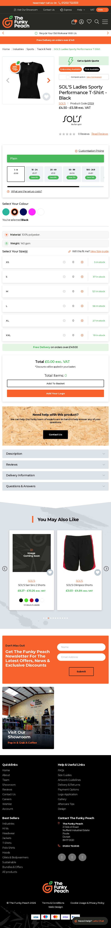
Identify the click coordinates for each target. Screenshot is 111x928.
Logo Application (68, 794)
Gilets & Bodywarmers (15, 857)
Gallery (62, 799)
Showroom (8, 784)
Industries (18, 49)
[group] (55, 33)
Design (62, 808)
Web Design (55, 906)
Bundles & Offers (12, 867)
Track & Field (44, 49)
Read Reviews (100, 134)
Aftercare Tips (66, 804)
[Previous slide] (3, 33)
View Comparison (94, 77)
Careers (6, 799)
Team (5, 779)
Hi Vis (5, 828)
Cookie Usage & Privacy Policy (87, 902)
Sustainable (9, 862)
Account (7, 809)
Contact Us (55, 434)
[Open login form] (81, 21)
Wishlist (7, 804)
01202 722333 (71, 845)
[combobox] (102, 10)
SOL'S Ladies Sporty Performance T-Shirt (77, 49)
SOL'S (62, 103)
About (6, 775)
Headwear (8, 833)
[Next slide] (108, 33)
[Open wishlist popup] (89, 21)
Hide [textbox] (100, 10)
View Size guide (99, 251)
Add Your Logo (55, 393)
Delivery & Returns (69, 784)
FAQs (61, 770)
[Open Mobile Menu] (105, 22)
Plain (13, 158)
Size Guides (64, 775)
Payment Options (68, 789)
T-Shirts (6, 842)
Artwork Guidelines (69, 779)
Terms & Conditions (53, 902)
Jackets (6, 838)
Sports (30, 49)
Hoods (6, 852)
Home (6, 49)
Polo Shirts (8, 847)
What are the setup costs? (26, 191)
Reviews (7, 789)
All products (9, 871)
